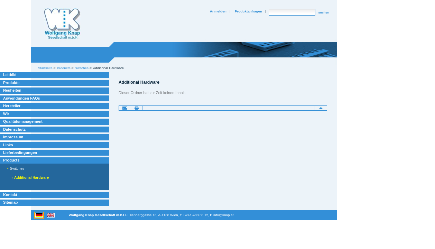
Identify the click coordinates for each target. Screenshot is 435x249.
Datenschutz (14, 129)
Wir (6, 114)
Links (8, 145)
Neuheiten (12, 90)
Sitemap (10, 202)
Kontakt (10, 195)
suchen (323, 12)
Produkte (11, 83)
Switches (15, 168)
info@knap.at (223, 215)
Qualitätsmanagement (23, 121)
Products (11, 160)
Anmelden (218, 11)
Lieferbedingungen (20, 152)
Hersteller (11, 106)
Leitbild (10, 75)
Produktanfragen (248, 11)
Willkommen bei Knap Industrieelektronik (62, 23)
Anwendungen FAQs (21, 98)
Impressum (13, 137)
